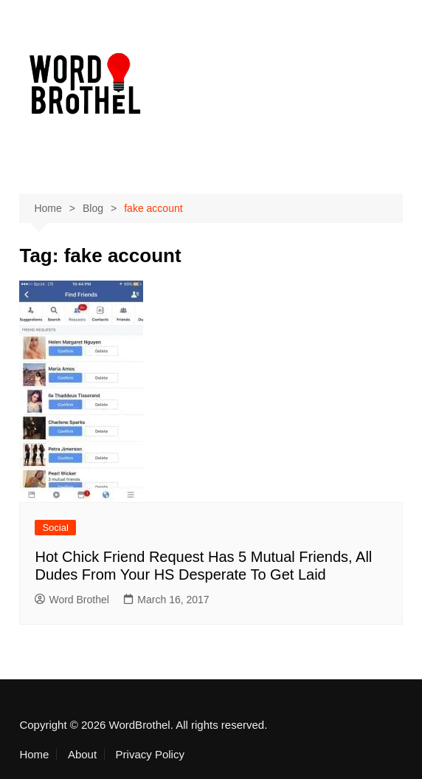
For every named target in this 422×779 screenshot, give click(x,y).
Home (34, 755)
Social (55, 527)
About (82, 755)
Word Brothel (71, 599)
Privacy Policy (150, 755)
